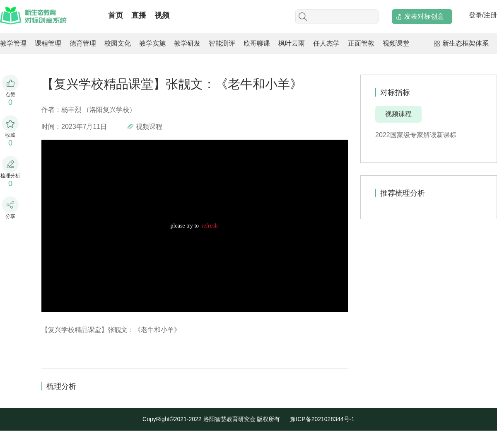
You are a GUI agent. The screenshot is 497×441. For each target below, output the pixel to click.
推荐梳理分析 (402, 193)
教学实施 (152, 43)
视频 (161, 15)
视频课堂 (396, 43)
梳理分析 (61, 386)
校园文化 (117, 43)
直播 (138, 15)
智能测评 (222, 43)
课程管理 (48, 43)
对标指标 (395, 92)
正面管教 (361, 43)
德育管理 (83, 43)
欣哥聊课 (257, 43)
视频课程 (398, 113)
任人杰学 (326, 43)
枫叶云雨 (291, 43)
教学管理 (13, 43)
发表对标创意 (424, 16)
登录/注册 (483, 15)
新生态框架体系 (465, 43)
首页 (115, 15)
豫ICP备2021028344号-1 (322, 419)
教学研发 (187, 43)
